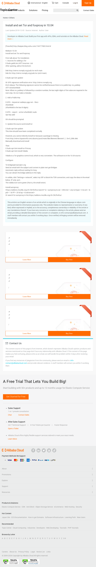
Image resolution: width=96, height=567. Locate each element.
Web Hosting (69, 507)
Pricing (45, 10)
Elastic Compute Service (11, 507)
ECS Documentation (19, 517)
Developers (40, 528)
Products (20, 10)
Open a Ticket (13, 429)
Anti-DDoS (30, 507)
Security (79, 507)
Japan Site (6, 517)
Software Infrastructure (54, 517)
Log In (75, 3)
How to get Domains (36, 517)
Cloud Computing (19, 528)
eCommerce (58, 507)
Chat (10, 415)
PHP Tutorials (73, 528)
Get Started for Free (15, 396)
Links (48, 552)
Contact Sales (88, 10)
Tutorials (63, 528)
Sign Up (87, 3)
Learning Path (70, 517)
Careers (5, 552)
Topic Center (7, 528)
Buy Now (69, 260)
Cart (55, 3)
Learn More (27, 260)
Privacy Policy (23, 552)
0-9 (64, 538)
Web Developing (52, 528)
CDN (23, 507)
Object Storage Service (44, 507)
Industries (31, 528)
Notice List (40, 552)
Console (65, 3)
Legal (33, 552)
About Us (13, 552)
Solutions (33, 10)
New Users (81, 517)
